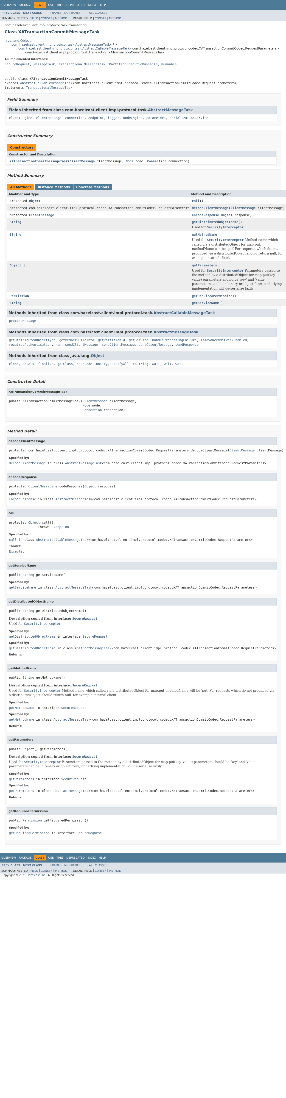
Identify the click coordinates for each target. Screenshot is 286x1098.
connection (74, 118)
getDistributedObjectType (32, 340)
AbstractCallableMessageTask (46, 83)
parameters (156, 118)
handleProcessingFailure (174, 340)
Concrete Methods (92, 187)
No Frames (72, 12)
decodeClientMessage (210, 208)
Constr (46, 18)
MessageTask (44, 64)
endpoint (96, 118)
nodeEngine (132, 118)
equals (28, 364)
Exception (60, 527)
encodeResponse (205, 215)
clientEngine (20, 118)
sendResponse (187, 344)
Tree (60, 5)
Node (130, 161)
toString (140, 364)
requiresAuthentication (30, 344)
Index (91, 5)
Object (35, 201)
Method (61, 18)
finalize (45, 364)
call (196, 201)
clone (14, 364)
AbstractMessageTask (170, 110)
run (58, 344)
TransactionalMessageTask (82, 64)
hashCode (84, 364)
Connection (156, 161)
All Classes (98, 12)
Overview (8, 5)
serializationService (189, 118)
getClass (65, 364)
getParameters (204, 265)
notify (102, 364)
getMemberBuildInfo (76, 340)
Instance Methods (54, 187)
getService (138, 340)
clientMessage (48, 118)
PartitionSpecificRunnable (133, 64)
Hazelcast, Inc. (36, 875)
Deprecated (75, 5)
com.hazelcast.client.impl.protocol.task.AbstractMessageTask (60, 44)
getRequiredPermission (212, 296)
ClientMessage (82, 161)
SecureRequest (17, 64)
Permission (19, 296)
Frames (56, 12)
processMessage (22, 321)
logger (113, 118)
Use (51, 5)
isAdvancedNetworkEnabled (224, 340)
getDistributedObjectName (215, 222)
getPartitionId (111, 340)
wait (156, 364)
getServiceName (205, 303)
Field (34, 18)
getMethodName (204, 234)
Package (25, 5)
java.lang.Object (18, 40)
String (15, 222)
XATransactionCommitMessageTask (39, 161)
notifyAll (120, 364)
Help (102, 5)
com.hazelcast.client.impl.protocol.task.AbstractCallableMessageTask (74, 48)
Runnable (169, 64)
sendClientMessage (81, 344)
